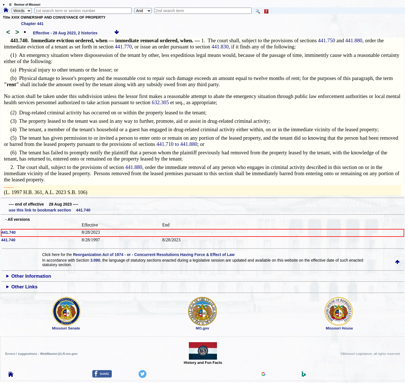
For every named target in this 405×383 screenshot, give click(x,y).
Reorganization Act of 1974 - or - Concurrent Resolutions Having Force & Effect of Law (154, 254)
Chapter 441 (32, 23)
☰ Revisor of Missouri (23, 4)
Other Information (31, 276)
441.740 (8, 232)
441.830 (220, 47)
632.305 (160, 102)
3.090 (95, 260)
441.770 (123, 47)
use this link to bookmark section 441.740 (49, 210)
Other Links (24, 287)
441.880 (354, 40)
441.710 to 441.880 (177, 144)
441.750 (326, 40)
